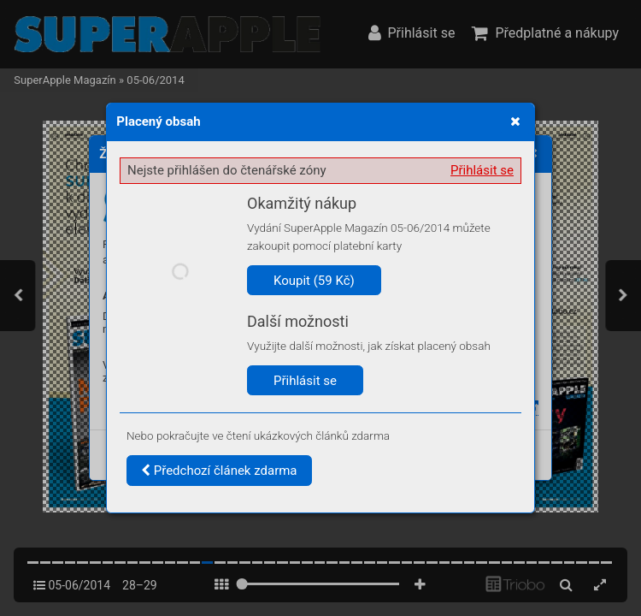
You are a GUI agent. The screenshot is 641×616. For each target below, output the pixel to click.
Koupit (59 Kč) (314, 280)
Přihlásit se (482, 170)
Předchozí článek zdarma (219, 470)
